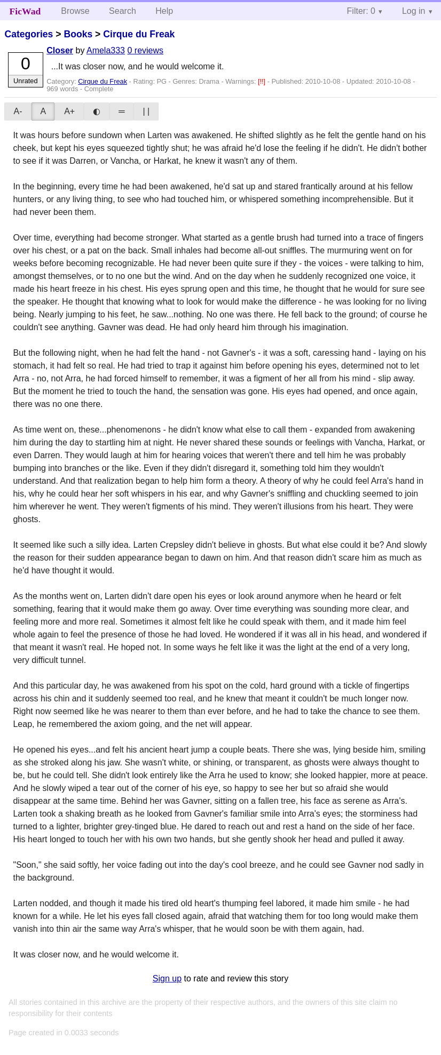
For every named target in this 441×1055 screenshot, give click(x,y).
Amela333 (105, 50)
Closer (59, 50)
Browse (75, 10)
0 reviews (145, 50)
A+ (69, 111)
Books (78, 34)
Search (122, 10)
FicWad (25, 11)
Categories (28, 34)
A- (17, 111)
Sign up (167, 978)
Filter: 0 (361, 10)
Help (164, 10)
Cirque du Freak (139, 34)
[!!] (262, 81)
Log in (414, 10)
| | (146, 111)
